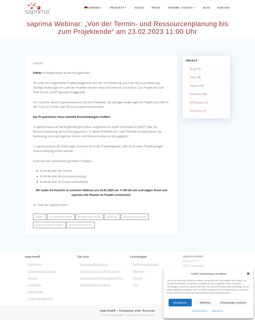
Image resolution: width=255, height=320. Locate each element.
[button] (248, 273)
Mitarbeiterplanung (89, 216)
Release (194, 86)
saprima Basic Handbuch (95, 285)
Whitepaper (197, 102)
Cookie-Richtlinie (199, 310)
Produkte (117, 7)
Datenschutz (217, 310)
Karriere (32, 278)
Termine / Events (180, 7)
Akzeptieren (180, 302)
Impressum (34, 285)
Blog (206, 7)
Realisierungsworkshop (94, 264)
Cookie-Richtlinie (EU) (40, 298)
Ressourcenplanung (81, 225)
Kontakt (223, 7)
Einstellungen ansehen (233, 302)
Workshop (196, 111)
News (193, 77)
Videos (139, 7)
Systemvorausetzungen (42, 271)
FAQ (135, 285)
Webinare (38, 62)
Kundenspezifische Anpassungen (100, 271)
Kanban (39, 216)
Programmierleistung (145, 264)
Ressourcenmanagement (49, 225)
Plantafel (112, 216)
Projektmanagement (135, 216)
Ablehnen (205, 302)
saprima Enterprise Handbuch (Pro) (101, 278)
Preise (156, 7)
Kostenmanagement (60, 216)
